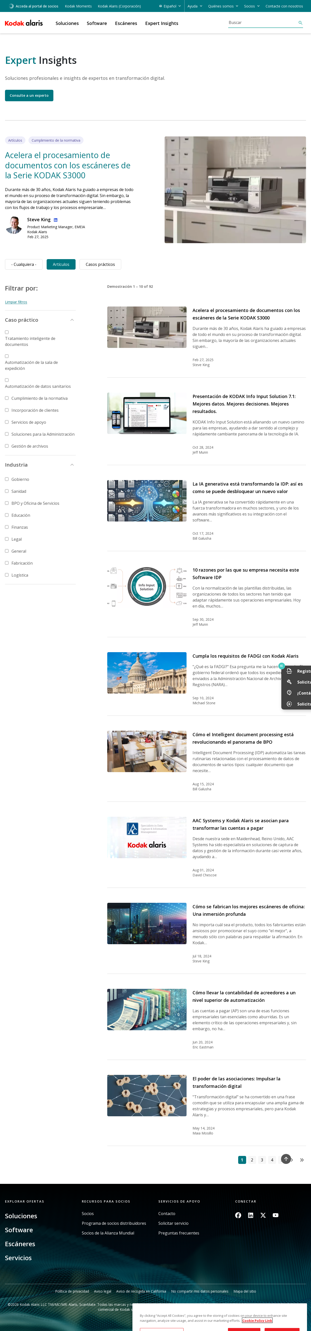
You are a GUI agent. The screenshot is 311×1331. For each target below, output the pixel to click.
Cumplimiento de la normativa (39, 398)
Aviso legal (102, 1291)
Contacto (166, 1214)
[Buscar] (263, 22)
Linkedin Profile (54, 219)
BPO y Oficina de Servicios (35, 503)
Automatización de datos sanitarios (38, 386)
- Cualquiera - (23, 264)
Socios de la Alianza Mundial (108, 1233)
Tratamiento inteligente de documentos (30, 341)
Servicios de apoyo (28, 422)
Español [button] (170, 6)
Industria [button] (16, 464)
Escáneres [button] (126, 23)
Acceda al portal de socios (33, 6)
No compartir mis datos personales (199, 1291)
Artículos (61, 264)
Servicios (18, 1258)
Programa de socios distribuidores (114, 1223)
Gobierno (20, 479)
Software (19, 1230)
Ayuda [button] (193, 6)
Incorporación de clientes (35, 410)
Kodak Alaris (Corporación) (119, 6)
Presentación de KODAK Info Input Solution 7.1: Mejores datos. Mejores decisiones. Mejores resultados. (244, 403)
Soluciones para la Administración (43, 434)
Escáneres (20, 1244)
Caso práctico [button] (21, 319)
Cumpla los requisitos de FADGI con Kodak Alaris (246, 656)
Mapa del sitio (244, 1291)
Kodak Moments (78, 6)
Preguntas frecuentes (178, 1233)
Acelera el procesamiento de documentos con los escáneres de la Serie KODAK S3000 (67, 165)
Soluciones (21, 1216)
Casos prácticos (100, 264)
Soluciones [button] (67, 23)
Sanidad (18, 491)
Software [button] (97, 23)
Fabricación (22, 563)
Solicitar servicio (173, 1223)
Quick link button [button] (296, 665)
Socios (88, 1214)
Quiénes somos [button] (221, 6)
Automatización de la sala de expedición (31, 365)
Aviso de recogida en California (141, 1291)
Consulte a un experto (29, 95)
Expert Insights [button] (161, 23)
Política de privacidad (72, 1291)
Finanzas (19, 527)
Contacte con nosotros (284, 6)
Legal (16, 539)
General (18, 551)
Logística (19, 575)
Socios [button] (249, 6)
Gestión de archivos (29, 446)
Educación (20, 515)
